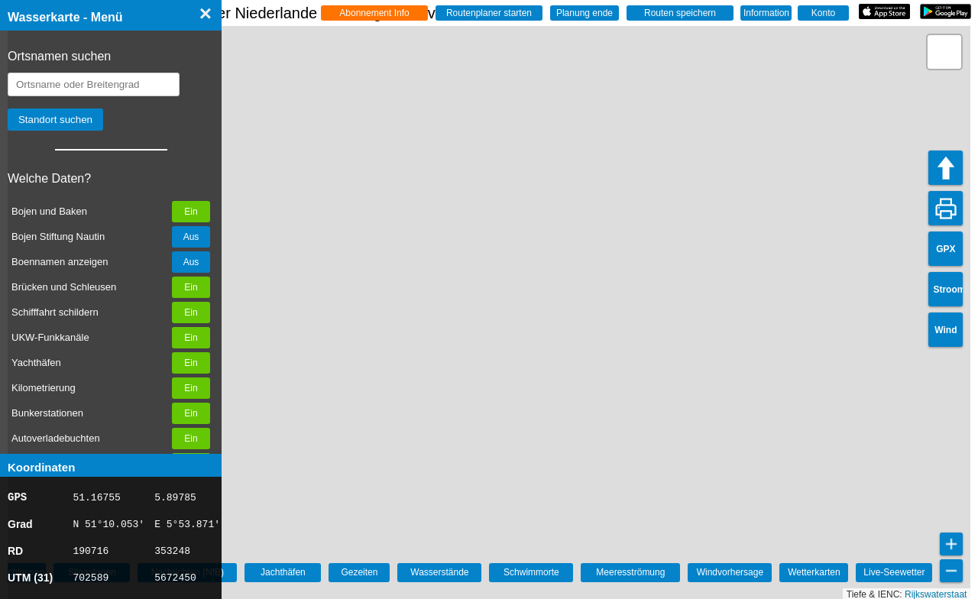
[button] (944, 52)
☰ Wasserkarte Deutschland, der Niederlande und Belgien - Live (254, 13)
